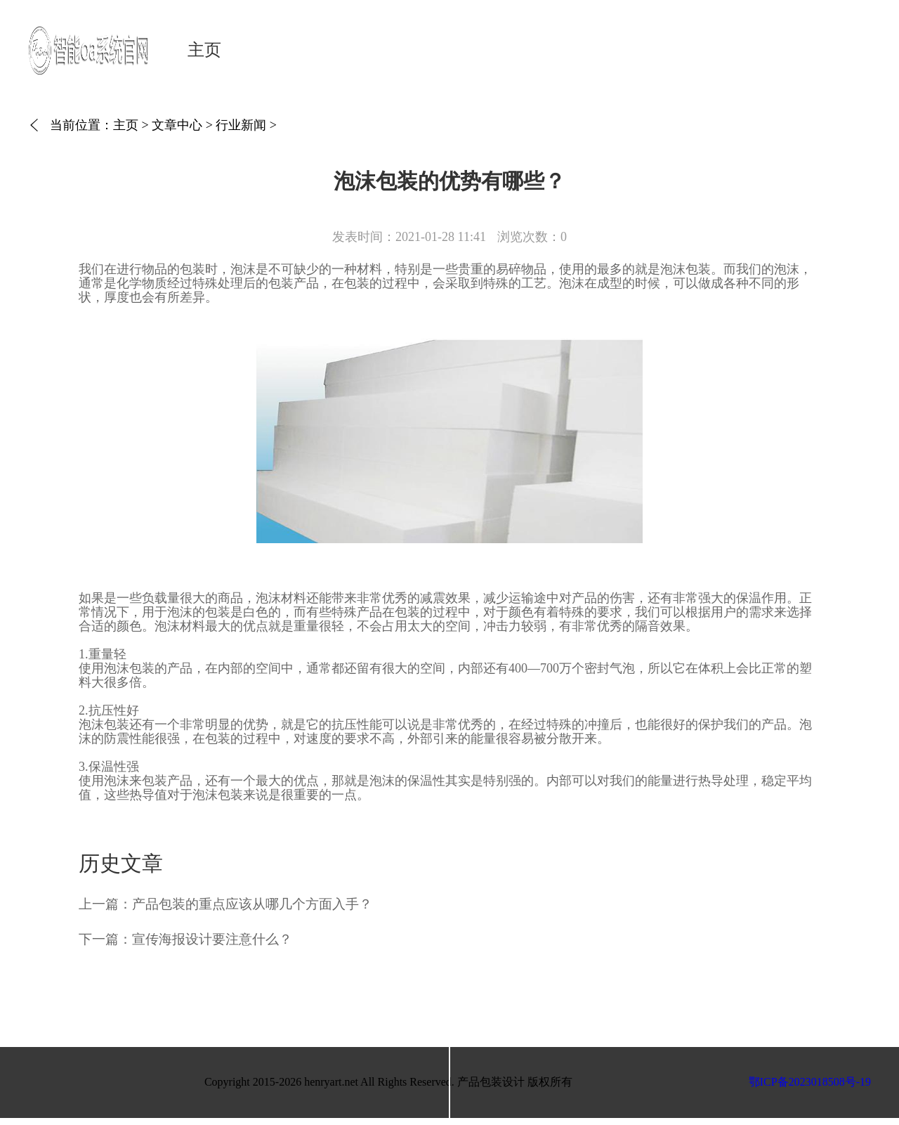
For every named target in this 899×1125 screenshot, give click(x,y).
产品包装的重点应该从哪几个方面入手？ (252, 904)
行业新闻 (241, 125)
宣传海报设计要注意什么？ (212, 939)
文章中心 (177, 125)
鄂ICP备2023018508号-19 (810, 1082)
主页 (204, 50)
